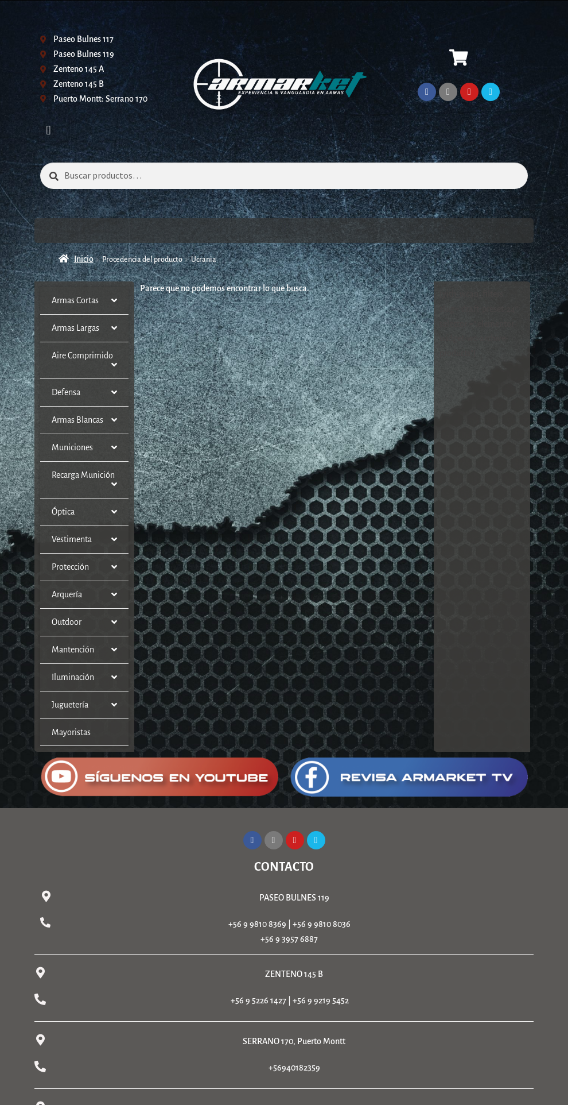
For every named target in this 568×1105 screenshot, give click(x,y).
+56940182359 (294, 1067)
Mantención (84, 650)
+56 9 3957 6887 (289, 939)
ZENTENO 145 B (294, 974)
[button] (48, 130)
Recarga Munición (84, 479)
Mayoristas (71, 732)
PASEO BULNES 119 (294, 897)
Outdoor (84, 622)
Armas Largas (84, 328)
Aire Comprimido (84, 360)
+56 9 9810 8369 (257, 924)
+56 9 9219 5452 (321, 1000)
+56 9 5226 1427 (258, 1000)
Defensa (84, 392)
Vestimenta (84, 539)
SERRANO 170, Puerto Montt (294, 1041)
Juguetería (84, 705)
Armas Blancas (84, 420)
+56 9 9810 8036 (322, 924)
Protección (84, 567)
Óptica (84, 512)
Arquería (84, 595)
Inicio (84, 259)
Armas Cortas (84, 301)
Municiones (84, 448)
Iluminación (84, 677)
